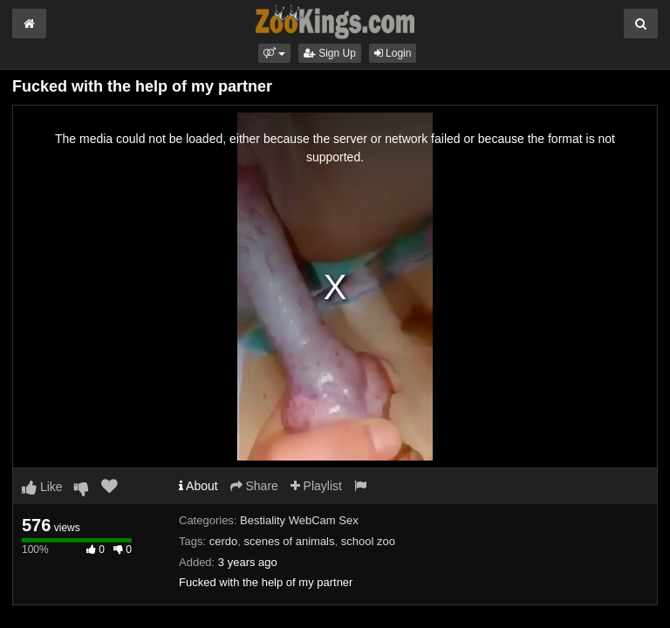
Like (42, 487)
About (198, 486)
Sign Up (330, 53)
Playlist (316, 486)
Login (393, 53)
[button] (274, 53)
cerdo (223, 541)
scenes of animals (288, 541)
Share (254, 486)
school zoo (368, 541)
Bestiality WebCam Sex (299, 520)
